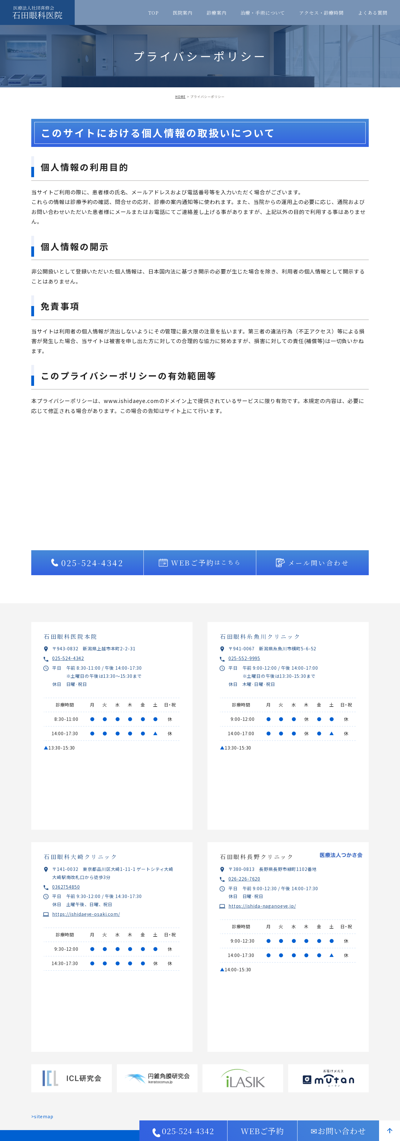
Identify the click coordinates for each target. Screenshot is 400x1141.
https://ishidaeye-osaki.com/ (86, 914)
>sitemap (42, 1116)
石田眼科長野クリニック (257, 856)
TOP (153, 12)
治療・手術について (263, 12)
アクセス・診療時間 (321, 12)
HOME (180, 96)
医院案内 (182, 12)
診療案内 (216, 12)
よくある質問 (373, 12)
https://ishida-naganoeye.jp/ (262, 906)
